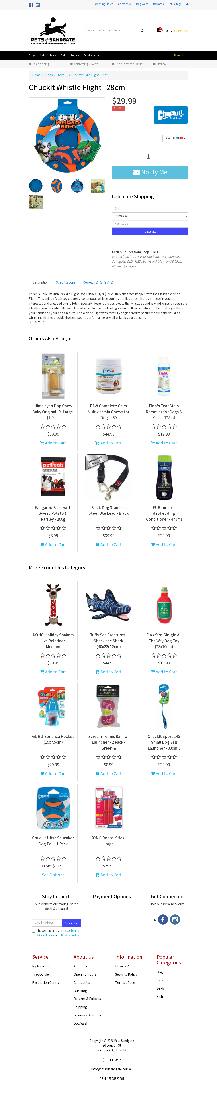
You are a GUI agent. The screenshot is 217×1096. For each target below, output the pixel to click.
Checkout (181, 31)
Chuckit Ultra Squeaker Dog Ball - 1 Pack (53, 841)
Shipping (80, 1007)
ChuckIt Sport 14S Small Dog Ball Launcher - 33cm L (164, 743)
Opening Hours (104, 4)
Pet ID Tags (174, 4)
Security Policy (126, 974)
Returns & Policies (87, 999)
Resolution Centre (46, 983)
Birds (53, 56)
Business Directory (88, 1015)
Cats (42, 56)
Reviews (98, 282)
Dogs (32, 56)
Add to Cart (53, 443)
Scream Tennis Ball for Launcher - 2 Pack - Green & (108, 743)
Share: (175, 138)
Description (40, 282)
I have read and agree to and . (56, 933)
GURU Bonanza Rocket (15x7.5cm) (53, 740)
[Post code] (150, 224)
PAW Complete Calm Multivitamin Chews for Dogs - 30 (108, 412)
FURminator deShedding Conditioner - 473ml (164, 514)
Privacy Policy (70, 935)
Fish (63, 56)
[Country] (150, 216)
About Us (80, 966)
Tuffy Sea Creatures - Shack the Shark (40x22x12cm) (108, 641)
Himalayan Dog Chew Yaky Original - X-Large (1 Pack (53, 412)
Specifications (66, 282)
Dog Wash (142, 4)
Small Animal (92, 56)
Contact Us (124, 4)
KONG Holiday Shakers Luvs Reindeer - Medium (53, 641)
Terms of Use (125, 983)
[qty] (150, 209)
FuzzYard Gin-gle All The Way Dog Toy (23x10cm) (164, 641)
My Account (40, 966)
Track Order (41, 974)
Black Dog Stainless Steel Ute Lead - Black (109, 511)
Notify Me (150, 173)
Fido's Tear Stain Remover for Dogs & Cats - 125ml (164, 412)
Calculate (150, 232)
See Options (53, 875)
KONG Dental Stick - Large (108, 841)
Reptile (74, 56)
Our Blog (80, 991)
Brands (178, 56)
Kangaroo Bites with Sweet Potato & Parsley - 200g (53, 514)
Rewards (158, 4)
